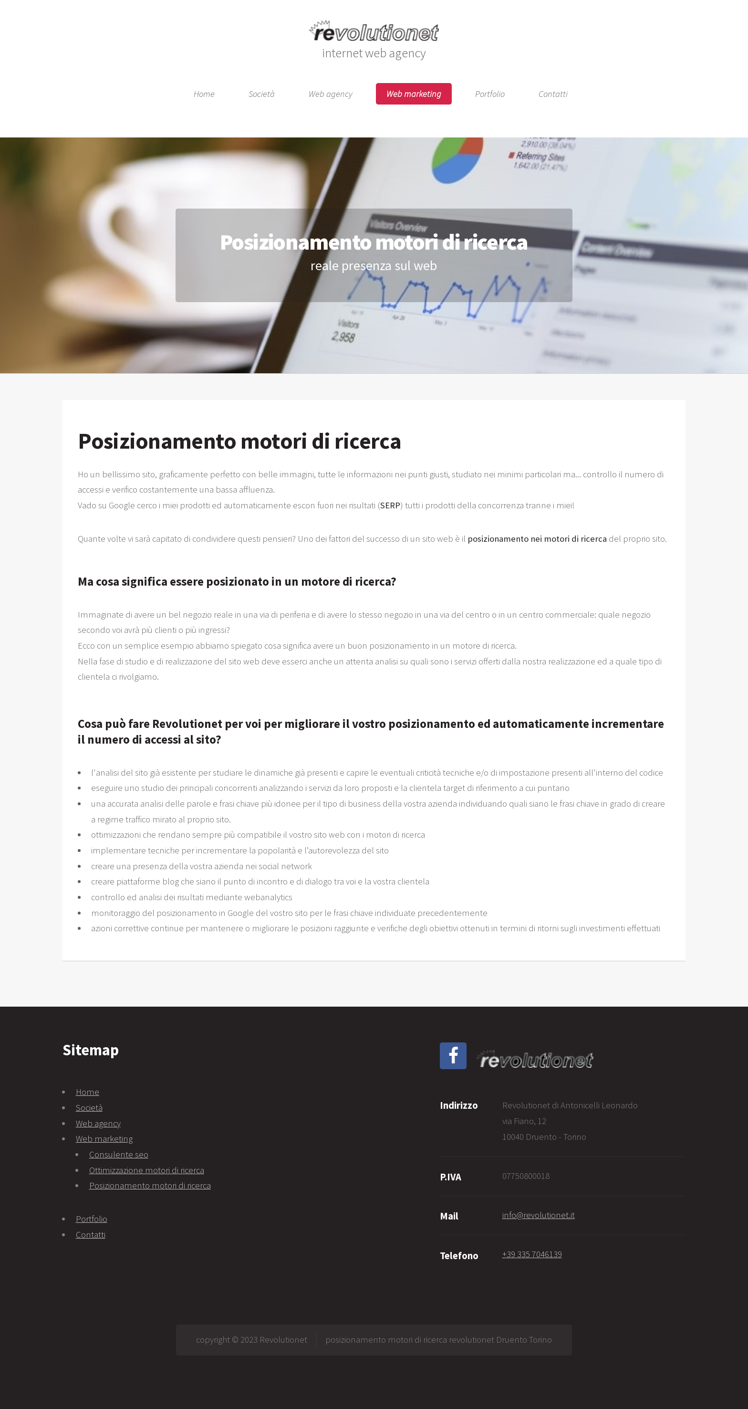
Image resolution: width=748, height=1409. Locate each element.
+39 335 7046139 (532, 1254)
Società (262, 93)
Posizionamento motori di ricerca (150, 1185)
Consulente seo (118, 1154)
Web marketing (413, 93)
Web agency (331, 93)
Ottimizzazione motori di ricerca (146, 1170)
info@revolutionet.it (538, 1214)
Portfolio (490, 93)
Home (204, 93)
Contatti (553, 93)
